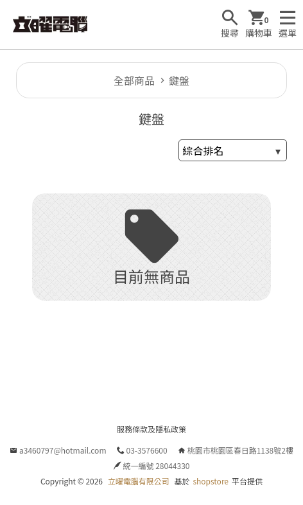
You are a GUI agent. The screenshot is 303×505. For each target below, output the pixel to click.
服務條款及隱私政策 (151, 428)
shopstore (211, 480)
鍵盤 (179, 80)
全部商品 (134, 80)
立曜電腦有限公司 (138, 480)
